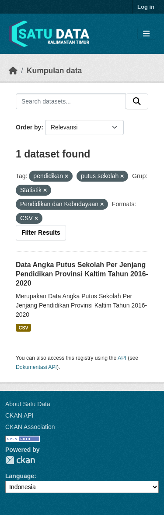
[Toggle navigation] (146, 34)
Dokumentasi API (36, 367)
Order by (28, 127)
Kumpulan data (54, 70)
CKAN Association (30, 426)
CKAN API (19, 415)
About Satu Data (27, 404)
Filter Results (40, 232)
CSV (23, 327)
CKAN (20, 460)
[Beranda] (13, 70)
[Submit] (137, 101)
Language (19, 475)
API (122, 358)
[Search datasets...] (71, 101)
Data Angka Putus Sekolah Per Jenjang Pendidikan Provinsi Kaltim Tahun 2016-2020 (82, 274)
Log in (145, 7)
